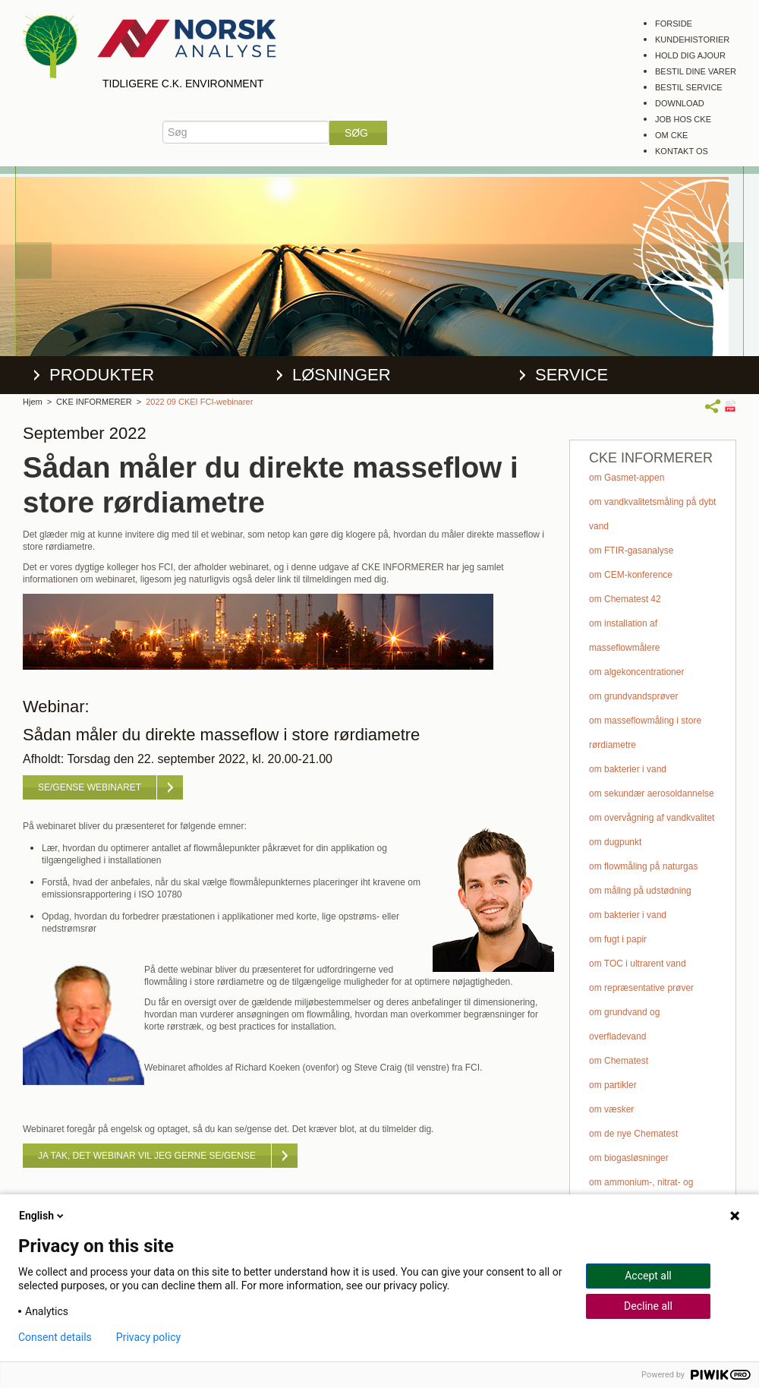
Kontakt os (681, 151)
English (42, 1216)
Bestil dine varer (695, 71)
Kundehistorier (692, 39)
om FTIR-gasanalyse (631, 550)
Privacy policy (148, 1337)
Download (679, 103)
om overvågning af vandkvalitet (651, 817)
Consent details (55, 1337)
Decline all (648, 1306)
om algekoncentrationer (636, 672)
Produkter (101, 374)
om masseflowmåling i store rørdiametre (645, 732)
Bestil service (689, 87)
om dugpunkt (615, 842)
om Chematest (618, 1060)
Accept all (648, 1276)
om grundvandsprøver (633, 696)
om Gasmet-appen (626, 477)
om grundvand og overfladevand (624, 1024)
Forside (673, 23)
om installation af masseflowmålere (624, 635)
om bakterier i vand (627, 769)
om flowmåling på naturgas (643, 866)
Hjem (33, 401)
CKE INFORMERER (94, 401)
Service (571, 374)
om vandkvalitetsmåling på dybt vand (652, 514)
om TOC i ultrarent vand (637, 963)
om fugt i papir (618, 939)
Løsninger (341, 374)
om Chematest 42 (625, 599)
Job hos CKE (683, 119)
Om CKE (671, 135)
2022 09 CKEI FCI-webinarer (199, 401)
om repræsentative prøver (641, 988)
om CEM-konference (630, 574)
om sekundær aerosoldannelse (651, 793)
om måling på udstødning (640, 890)
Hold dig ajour (690, 55)
